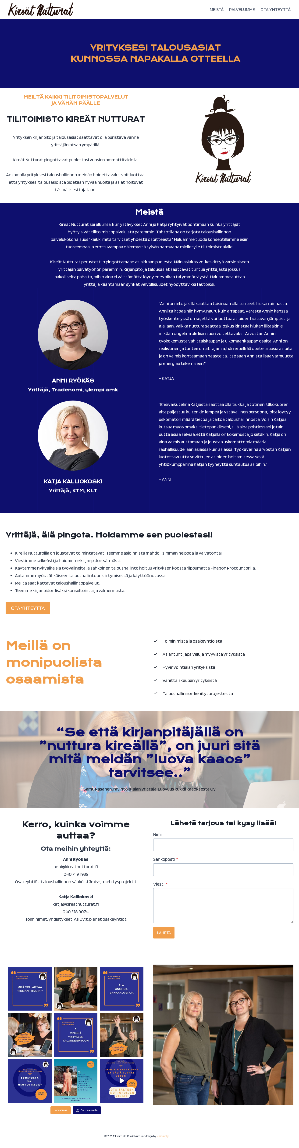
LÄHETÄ (164, 932)
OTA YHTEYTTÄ (275, 9)
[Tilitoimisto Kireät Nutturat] (41, 9)
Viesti (160, 884)
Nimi (157, 834)
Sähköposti (165, 859)
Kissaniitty (163, 1136)
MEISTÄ (217, 9)
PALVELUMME (242, 9)
